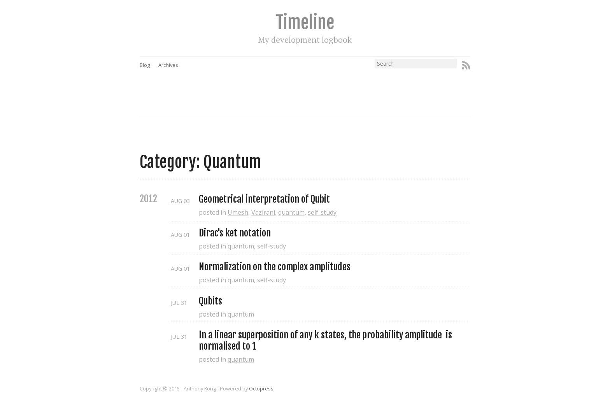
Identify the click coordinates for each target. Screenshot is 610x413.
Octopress (261, 388)
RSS (466, 65)
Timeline (305, 22)
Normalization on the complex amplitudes (275, 267)
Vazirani (263, 212)
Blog (145, 64)
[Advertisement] (319, 85)
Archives (168, 64)
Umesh (238, 212)
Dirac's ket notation (235, 233)
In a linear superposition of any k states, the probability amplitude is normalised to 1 (326, 340)
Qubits (210, 301)
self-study (322, 212)
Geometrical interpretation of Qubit (264, 199)
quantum (291, 212)
